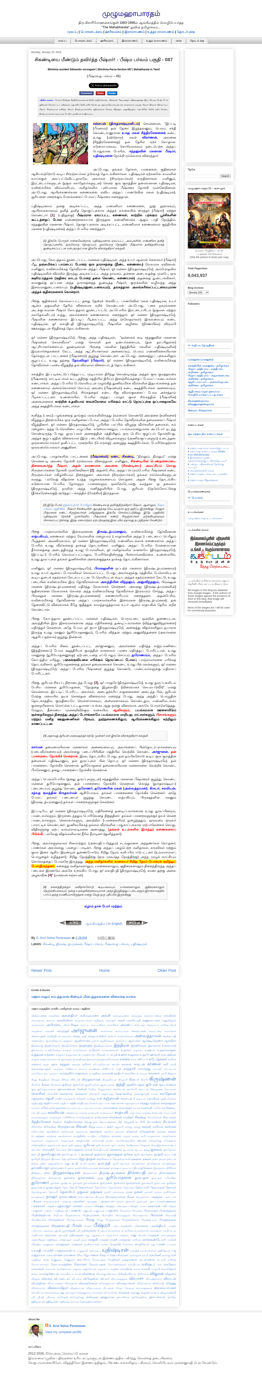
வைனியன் (37, 1292)
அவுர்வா (67, 1036)
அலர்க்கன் (170, 1031)
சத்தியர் (64, 1103)
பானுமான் (99, 1210)
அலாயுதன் (38, 1036)
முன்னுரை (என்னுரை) (200, 359)
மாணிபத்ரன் (80, 1239)
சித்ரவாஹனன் (107, 1122)
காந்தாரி (129, 1069)
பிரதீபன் (58, 1215)
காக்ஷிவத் (94, 1068)
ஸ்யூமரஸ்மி (168, 1292)
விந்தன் (35, 1278)
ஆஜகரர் (68, 1040)
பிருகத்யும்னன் (75, 1219)
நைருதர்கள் (142, 1197)
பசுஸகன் (66, 1201)
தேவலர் (171, 1187)
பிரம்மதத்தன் (122, 1215)
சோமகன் (61, 1149)
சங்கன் (81, 1098)
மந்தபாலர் (112, 1235)
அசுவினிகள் (65, 1020)
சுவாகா (141, 1140)
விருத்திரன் (38, 1283)
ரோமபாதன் (99, 1259)
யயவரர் (171, 1244)
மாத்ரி (114, 1239)
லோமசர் (80, 1264)
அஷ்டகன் (79, 1036)
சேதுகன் (145, 1145)
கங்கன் (115, 1059)
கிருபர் (134, 1079)
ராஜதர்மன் (38, 1255)
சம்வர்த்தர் (125, 1107)
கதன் (46, 1064)
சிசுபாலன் (169, 1117)
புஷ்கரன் (48, 1230)
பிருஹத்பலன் (149, 1219)
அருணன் (36, 1031)
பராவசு (88, 1206)
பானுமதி (87, 1210)
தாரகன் (94, 1168)
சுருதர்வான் (51, 1140)
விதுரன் (157, 1273)
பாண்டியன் (60, 1210)
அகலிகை (54, 1015)
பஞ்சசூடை (92, 1201)
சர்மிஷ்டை (169, 1107)
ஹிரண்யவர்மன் (70, 1301)
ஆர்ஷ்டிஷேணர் (152, 1040)
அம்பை (126, 1025)
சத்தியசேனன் (168, 1098)
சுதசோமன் (67, 1131)
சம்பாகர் (89, 1108)
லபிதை (172, 1259)
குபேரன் (152, 1084)
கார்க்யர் (53, 1073)
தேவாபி (53, 1192)
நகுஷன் (96, 1192)
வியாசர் (136, 1278)
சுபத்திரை (79, 1136)
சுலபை (110, 1140)
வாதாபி (155, 1269)
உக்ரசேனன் (80, 1050)
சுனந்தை (51, 1136)
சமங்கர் (35, 1108)
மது (87, 1235)
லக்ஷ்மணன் (129, 1259)
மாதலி (93, 1239)
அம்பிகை (112, 1025)
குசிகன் (67, 1084)
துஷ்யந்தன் (53, 1187)
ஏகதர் (43, 1059)
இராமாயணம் (134, 32)
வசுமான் (50, 1269)
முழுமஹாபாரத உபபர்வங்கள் (205, 518)
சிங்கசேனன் (155, 1117)
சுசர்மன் (170, 1127)
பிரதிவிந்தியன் (41, 1215)
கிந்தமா (172, 1073)
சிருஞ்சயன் (66, 1127)
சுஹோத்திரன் (39, 1145)
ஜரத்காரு (100, 1154)
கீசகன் (45, 1084)
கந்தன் (64, 1064)
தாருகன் (104, 1168)
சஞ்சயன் (111, 1098)
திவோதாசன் (38, 1177)
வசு (160, 1264)
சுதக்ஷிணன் (52, 1131)
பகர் (173, 1197)
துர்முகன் (106, 1182)
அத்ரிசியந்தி (133, 1020)
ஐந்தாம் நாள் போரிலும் (77, 504)
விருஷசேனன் (88, 1283)
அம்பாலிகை (98, 1025)
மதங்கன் (50, 1235)
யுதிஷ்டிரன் (139, 944)
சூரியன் (89, 1145)
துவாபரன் (160, 1183)
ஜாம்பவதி (170, 1154)
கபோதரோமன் (101, 1064)
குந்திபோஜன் (135, 1084)
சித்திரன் (57, 1122)
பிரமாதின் (107, 1215)
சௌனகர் (116, 1149)
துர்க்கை (55, 1183)
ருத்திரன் (36, 1259)
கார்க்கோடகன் (39, 1073)
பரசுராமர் (38, 1206)
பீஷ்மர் (102, 1225)
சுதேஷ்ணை (147, 1131)
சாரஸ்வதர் (55, 1117)
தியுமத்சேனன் (143, 1168)
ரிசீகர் (80, 1255)
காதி (118, 1068)
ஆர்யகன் (134, 1040)
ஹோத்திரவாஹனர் (91, 1301)
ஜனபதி (35, 1154)
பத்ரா (151, 1201)
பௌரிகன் (127, 1230)
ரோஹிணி (114, 1259)
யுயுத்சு (134, 1250)
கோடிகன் (156, 1089)
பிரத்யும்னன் (91, 1215)
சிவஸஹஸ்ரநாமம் (198, 400)
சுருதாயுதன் (67, 1140)
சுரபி (143, 1136)
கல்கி (173, 1064)
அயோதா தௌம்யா (146, 1025)
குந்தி (120, 1084)
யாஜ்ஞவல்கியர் (64, 1250)
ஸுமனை (97, 1292)
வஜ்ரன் (77, 1269)
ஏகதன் (35, 1059)
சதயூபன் (141, 1098)
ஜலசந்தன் (147, 1154)
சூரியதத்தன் (75, 1145)
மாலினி (171, 1239)
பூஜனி (57, 1230)
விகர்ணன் (88, 1273)
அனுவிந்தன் (169, 1020)
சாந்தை (146, 1112)
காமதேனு (144, 1068)
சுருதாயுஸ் (83, 1140)
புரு (115, 1225)
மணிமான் (37, 1235)
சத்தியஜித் (37, 1103)
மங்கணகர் (156, 1230)
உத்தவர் (60, 1054)
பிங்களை (137, 1210)
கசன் (134, 1059)
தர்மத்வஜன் (169, 1163)
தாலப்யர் (128, 1168)
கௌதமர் (81, 1093)
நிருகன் (99, 1197)
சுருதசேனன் (169, 1136)
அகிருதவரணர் (89, 1015)
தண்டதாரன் (159, 1159)
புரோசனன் (141, 1225)
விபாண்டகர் (62, 1278)
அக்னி (106, 1015)
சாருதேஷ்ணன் (84, 1117)
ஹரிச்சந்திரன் (139, 1297)
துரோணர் (40, 1182)
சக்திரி (58, 1098)
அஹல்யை (37, 1040)
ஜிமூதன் (45, 1159)
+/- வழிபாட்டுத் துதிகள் (201, 345)
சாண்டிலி (93, 1112)
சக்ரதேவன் (69, 1098)
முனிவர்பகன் (92, 1244)
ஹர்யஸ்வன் (157, 1297)
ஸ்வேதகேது (77, 1297)
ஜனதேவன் (169, 1149)
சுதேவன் (132, 1131)
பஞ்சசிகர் (78, 1201)
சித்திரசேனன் (41, 1122)
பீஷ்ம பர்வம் (93, 944)
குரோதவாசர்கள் (46, 1089)
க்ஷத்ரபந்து (107, 1093)
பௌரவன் (114, 1230)
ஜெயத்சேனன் (69, 1159)
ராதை (49, 1255)
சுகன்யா (101, 1126)
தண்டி (34, 1163)
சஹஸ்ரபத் (72, 1112)
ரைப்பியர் (83, 1259)
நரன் (129, 1192)
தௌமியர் (67, 1192)
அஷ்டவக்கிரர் (97, 1036)
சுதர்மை (108, 1131)
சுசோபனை (37, 1131)
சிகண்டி (48, 944)
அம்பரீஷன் (71, 1024)
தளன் (71, 1168)
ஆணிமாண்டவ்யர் (86, 1040)
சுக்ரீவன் (158, 1126)
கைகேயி (132, 1089)
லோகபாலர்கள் (40, 1264)
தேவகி (73, 1187)
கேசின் (92, 1089)
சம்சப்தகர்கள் (57, 1107)
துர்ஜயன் (66, 1183)
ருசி (173, 1255)
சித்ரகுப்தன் (91, 1122)
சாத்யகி (121, 1112)
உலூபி (144, 1054)
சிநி (120, 1122)
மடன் (173, 1230)
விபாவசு (77, 1278)
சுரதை (135, 1136)
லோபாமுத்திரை (61, 1264)
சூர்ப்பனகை (118, 1145)
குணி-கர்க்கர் (92, 1084)
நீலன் (130, 1196)
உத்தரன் (37, 1054)
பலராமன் (153, 1206)
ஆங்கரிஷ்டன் (53, 1040)
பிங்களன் (125, 1210)
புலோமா (36, 1230)
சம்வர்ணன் (110, 1107)
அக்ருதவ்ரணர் (120, 1015)
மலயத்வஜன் (168, 1235)
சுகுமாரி (119, 1126)
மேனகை (128, 1244)
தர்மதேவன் (153, 1163)
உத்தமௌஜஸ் (166, 1050)
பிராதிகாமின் (38, 1219)
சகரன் (154, 1093)
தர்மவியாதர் (40, 1168)
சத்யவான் (117, 1103)
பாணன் (47, 1210)
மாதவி (103, 1239)
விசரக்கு (101, 1274)
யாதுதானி (82, 1250)
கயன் (115, 1064)
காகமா (83, 1068)
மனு (133, 1235)
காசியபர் (108, 1068)
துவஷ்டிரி (147, 1183)
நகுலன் (82, 1192)
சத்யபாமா (104, 1103)
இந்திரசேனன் (52, 1045)
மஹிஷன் (52, 1239)
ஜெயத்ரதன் (87, 1159)
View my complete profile (63, 1332)
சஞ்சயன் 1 (127, 1098)
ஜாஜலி (158, 1154)
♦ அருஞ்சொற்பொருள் (201, 470)
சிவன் (81, 1126)
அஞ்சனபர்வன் (83, 1020)
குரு (33, 1089)
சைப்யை (36, 1149)
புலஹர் (172, 1226)
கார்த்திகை (95, 1073)
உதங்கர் (126, 1050)
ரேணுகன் (56, 1259)
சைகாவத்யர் (169, 1145)
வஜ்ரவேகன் (89, 1269)
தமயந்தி (104, 1163)
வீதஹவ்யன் (77, 1288)
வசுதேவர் (170, 1264)
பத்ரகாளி (129, 1201)
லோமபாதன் (97, 1264)
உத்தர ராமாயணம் (160, 32)
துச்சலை (69, 1177)
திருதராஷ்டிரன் (66, 1172)
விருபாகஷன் (55, 1283)
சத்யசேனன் (91, 1103)
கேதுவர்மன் (105, 1089)
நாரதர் (51, 1196)
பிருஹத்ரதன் (167, 1219)
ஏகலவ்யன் (53, 1059)
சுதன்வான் (82, 1131)
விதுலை (170, 1273)
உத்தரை (49, 1054)
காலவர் (154, 1073)
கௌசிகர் (38, 1093)
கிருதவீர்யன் (109, 1079)
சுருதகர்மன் (153, 1136)
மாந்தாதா (125, 1239)
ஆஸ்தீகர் (170, 1040)
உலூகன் (133, 1054)
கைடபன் (143, 1089)
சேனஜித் (156, 1145)
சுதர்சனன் (96, 1131)
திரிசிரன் (171, 1168)
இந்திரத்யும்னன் (103, 1045)
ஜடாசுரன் (128, 1149)
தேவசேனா (100, 1187)
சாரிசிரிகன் (68, 1117)
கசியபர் (142, 1059)
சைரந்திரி (49, 1149)
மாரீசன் (136, 1239)
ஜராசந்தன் (114, 1154)
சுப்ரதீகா (92, 1136)
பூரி (78, 1230)
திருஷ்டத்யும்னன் (69, 944)
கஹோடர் (70, 1068)
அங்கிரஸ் (169, 1015)
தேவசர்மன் (85, 1187)
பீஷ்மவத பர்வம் (116, 944)
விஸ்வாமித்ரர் (57, 1288)
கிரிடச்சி (75, 1079)
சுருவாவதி (98, 1140)
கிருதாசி (123, 1079)
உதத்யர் (150, 1050)
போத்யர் (102, 1230)
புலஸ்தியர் (158, 1226)
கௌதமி (94, 1093)
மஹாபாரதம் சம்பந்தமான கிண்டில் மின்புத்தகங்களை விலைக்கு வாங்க (83, 996)
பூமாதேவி (68, 1230)
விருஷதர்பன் (107, 1283)
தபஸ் (83, 1163)
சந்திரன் (155, 1103)
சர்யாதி (35, 1112)
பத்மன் (119, 1201)
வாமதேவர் (169, 1269)
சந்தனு (144, 1103)
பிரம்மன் (156, 1215)
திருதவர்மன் (90, 1173)
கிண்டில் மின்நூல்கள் (200, 410)
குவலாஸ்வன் (66, 1089)
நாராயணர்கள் (86, 1197)
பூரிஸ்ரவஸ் (88, 1230)
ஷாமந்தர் (70, 1292)
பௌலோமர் (141, 1230)
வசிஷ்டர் (148, 1264)
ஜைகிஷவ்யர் (104, 1159)
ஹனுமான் (107, 1297)
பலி (164, 1206)
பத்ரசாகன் (141, 1201)
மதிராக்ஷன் (76, 1235)
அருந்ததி (63, 1031)
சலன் (44, 1112)
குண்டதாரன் (107, 1084)
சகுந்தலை (37, 1098)
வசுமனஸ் (37, 1269)
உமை (122, 1054)
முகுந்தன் (48, 1244)
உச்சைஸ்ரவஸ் (110, 1050)
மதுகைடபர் (98, 1235)
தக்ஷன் (147, 1158)
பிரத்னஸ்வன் (72, 1215)
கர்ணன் (154, 1064)
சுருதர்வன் (37, 1140)
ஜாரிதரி (35, 1159)
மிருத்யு (36, 1244)
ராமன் (57, 1255)
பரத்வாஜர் (63, 1206)
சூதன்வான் (53, 1145)
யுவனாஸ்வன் (148, 1250)
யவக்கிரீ (47, 1250)
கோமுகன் (170, 1089)
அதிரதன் (99, 1020)
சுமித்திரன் (104, 1136)
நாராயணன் (67, 1197)
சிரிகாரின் (36, 1126)
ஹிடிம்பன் (38, 1301)
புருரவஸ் (126, 1225)
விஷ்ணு (171, 1283)
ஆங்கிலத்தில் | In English (103, 924)
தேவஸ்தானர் (39, 1192)
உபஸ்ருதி (112, 1054)
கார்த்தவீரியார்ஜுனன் (73, 1073)
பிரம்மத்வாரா (140, 1215)
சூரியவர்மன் (103, 1145)
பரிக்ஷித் (98, 1206)
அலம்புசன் (138, 1031)
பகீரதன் (36, 1201)
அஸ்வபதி (169, 1036)
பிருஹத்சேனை (130, 1219)
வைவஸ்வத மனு (54, 1292)
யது (153, 1244)
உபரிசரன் (98, 1054)
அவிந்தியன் (54, 1036)
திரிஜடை (36, 1173)
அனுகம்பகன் (151, 1020)
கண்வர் (36, 1064)
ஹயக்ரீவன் (123, 1297)
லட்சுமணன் (147, 1259)
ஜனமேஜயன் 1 (71, 1154)
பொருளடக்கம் (91, 32)
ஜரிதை (128, 1154)
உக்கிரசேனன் (53, 1050)
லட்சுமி (161, 1259)
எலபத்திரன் (168, 1054)
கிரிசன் (65, 1079)
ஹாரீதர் (172, 1297)
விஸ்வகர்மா (38, 1288)
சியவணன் (154, 1121)
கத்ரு (54, 1064)
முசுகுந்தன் (62, 1244)
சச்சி (99, 1098)
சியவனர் (169, 1122)
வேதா (119, 1288)
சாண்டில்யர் (106, 1112)
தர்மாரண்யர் (58, 1168)
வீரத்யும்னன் (93, 1288)
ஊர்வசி (155, 1054)
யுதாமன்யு (95, 1250)
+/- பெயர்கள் (195, 497)
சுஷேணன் (170, 1140)
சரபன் (136, 1108)
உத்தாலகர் (72, 1054)
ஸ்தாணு (135, 1292)
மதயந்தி (62, 1235)
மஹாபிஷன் (38, 1239)
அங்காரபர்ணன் (153, 1015)
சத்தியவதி (76, 1103)
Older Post (167, 970)
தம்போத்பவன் (121, 1163)
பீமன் (77, 1225)
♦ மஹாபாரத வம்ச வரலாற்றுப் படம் (208, 448)
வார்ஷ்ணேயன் (49, 1273)
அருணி (49, 1031)
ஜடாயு (139, 1149)
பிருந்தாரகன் (112, 1219)
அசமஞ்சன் (37, 1020)
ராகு (173, 1250)
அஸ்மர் (111, 1036)
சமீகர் (44, 1107)
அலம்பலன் (122, 1031)
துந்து (100, 1177)
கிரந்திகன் (43, 1079)
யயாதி (36, 1250)
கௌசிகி (52, 1093)
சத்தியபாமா (51, 1103)
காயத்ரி (157, 1068)
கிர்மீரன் (35, 1084)
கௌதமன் (66, 1093)
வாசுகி (146, 1269)
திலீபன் (152, 1173)
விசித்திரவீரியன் (127, 1274)
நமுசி (107, 1192)
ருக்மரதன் (135, 1255)
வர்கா (137, 1269)
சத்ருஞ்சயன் (132, 1103)
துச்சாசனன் (86, 1178)
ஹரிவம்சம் (113, 32)
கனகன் (76, 1064)
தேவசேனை (115, 1187)
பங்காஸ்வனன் (51, 1201)
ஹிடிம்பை (53, 1301)
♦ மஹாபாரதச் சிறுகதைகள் (203, 480)
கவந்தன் (58, 1068)
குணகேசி (78, 1084)
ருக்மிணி (155, 1255)
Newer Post (41, 970)
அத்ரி (121, 1020)
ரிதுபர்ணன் (91, 1255)
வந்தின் (114, 1269)
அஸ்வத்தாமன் (147, 1036)
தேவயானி (142, 1187)
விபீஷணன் (90, 1278)
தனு (67, 1163)
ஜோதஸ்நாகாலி (121, 1159)
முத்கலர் (77, 1244)
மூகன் (104, 1244)
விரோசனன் (144, 1283)
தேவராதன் (157, 1187)
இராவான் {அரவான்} (162, 1045)
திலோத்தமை (167, 1172)
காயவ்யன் (170, 1068)
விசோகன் (143, 1274)
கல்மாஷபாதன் (41, 1068)
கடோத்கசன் (158, 1059)
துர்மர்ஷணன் (91, 1183)
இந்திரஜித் (85, 1045)
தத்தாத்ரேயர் (55, 1163)
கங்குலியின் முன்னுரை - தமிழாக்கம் (208, 365)
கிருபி (144, 1079)
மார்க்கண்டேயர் (154, 1239)
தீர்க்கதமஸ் (55, 1177)
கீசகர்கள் (56, 1084)
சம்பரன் (71, 1108)
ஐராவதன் (66, 1059)
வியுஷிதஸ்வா (154, 1278)
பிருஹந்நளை (40, 1225)
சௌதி (88, 1149)
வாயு (34, 1273)
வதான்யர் (103, 1269)
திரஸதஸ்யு (159, 1168)
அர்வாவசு (106, 1031)
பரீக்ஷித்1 (110, 1206)
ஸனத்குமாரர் (84, 1292)
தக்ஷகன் (136, 1158)
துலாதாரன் (133, 1182)
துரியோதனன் (118, 1177)
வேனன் (129, 1288)
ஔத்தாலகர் (89, 1059)
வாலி (78, 1274)
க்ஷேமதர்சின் (123, 1093)
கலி (165, 1064)
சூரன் (64, 1145)
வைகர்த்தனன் (144, 1288)
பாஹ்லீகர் (112, 1210)
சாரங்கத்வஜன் (39, 1117)
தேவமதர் (128, 1187)
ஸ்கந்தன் (124, 1292)
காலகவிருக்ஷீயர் (113, 1073)
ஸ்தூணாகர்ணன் (150, 1292)
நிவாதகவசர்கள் (115, 1196)
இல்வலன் (37, 1050)
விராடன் (170, 1278)
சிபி (142, 1121)
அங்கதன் (136, 1015)
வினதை (46, 1278)
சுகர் (110, 1127)
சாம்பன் (157, 1112)
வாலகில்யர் (67, 1274)
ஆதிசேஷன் (107, 1040)
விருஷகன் (71, 1283)
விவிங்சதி (158, 1283)
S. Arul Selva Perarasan (67, 1326)
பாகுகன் (36, 1210)
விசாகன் (111, 1274)
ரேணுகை (69, 1259)
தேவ (65, 1187)
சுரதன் (126, 1136)
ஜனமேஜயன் (50, 1154)
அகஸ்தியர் (69, 1015)
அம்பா (85, 1025)
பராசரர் (77, 1206)
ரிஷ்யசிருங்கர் (119, 1255)
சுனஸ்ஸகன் (65, 1136)
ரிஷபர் (104, 1255)
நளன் (138, 1192)
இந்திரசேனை (70, 1045)
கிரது (34, 1079)
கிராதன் (55, 1079)
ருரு (46, 1259)
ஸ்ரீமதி (40, 1297)
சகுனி (49, 1098)
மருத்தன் (153, 1235)
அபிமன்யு (53, 1025)
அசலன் (50, 1020)
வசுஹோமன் (64, 1269)
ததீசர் (43, 1163)
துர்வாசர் (119, 1182)
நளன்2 (149, 1192)
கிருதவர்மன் (91, 1079)
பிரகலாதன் (151, 1210)
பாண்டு (75, 1210)
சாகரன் (83, 1112)
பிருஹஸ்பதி (60, 1226)
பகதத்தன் (156, 1196)
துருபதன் (141, 1178)
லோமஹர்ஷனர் (117, 1264)
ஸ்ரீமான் (50, 1297)
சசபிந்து (91, 1098)
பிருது (99, 1219)
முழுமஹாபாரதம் (131, 13)
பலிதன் (172, 1206)
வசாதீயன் (134, 1264)
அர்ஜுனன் (84, 1030)
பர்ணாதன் (121, 1206)
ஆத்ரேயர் (121, 1040)
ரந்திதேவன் (163, 1250)
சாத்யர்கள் (135, 1112)
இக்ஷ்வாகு (37, 1045)
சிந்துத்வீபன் (131, 1122)
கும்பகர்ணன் (167, 1084)
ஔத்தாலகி (103, 1059)
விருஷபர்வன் (126, 1283)
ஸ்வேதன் (92, 1297)
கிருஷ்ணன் (162, 1079)
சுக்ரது (137, 1126)
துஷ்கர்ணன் (38, 1187)
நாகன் (158, 1192)
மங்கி (166, 1230)
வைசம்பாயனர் (165, 1288)
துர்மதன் (77, 1183)
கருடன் (139, 1064)
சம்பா (80, 1108)
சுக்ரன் (146, 1127)
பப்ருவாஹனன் (165, 1201)
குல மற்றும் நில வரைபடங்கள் (205, 434)
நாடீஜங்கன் (38, 1197)
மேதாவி (115, 1244)
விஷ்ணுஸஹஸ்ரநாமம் (201, 404)
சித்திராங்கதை (73, 1121)
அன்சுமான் (37, 1025)
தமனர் (92, 1163)
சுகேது (128, 1126)
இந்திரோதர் (138, 1045)
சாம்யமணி (169, 1112)
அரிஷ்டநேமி (168, 1025)
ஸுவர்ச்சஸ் (110, 1292)
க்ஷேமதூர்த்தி (141, 1093)
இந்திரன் (121, 1045)
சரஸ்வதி (146, 1107)
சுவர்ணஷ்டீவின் (125, 1140)
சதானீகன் (153, 1098)
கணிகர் (172, 1059)
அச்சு (179, 40)
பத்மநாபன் (107, 1201)
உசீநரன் (94, 1050)
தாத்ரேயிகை (82, 1168)
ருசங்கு (166, 1255)
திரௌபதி (137, 1172)
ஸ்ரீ (33, 1297)
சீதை (92, 1126)
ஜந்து (147, 1149)
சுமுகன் (116, 1136)
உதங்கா (137, 1050)
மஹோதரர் (65, 1239)
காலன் (143, 1073)
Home (104, 970)
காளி (163, 1073)
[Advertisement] (209, 105)
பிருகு (90, 1219)
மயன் (142, 1235)
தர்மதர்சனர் (138, 1163)
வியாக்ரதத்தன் (119, 1278)
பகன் (167, 1197)
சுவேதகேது (155, 1140)
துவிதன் (171, 1183)
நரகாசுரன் (118, 1192)
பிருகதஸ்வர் (56, 1219)
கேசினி (82, 1089)
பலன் (142, 1206)
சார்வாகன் (101, 1117)
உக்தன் (67, 1050)
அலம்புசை (155, 1031)
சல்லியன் (56, 1112)
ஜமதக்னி (87, 1154)
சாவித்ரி (128, 1117)
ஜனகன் (156, 1149)
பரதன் (50, 1206)
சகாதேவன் (168, 1093)
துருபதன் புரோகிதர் (164, 1177)
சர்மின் (157, 1108)
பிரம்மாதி (170, 1215)
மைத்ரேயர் (142, 1244)
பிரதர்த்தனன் (167, 1210)
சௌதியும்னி (100, 1149)
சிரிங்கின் (50, 1126)
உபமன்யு (85, 1054)
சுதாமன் (119, 1131)
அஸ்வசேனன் (125, 1036)
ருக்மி (145, 1255)
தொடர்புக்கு (186, 32)
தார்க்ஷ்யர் (116, 1168)
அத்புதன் (110, 1020)
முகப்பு (72, 32)
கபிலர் (86, 1064)
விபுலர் (104, 1278)
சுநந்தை (161, 1131)
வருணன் (126, 1269)
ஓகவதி (77, 1059)
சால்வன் (115, 1117)
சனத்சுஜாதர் (168, 1103)
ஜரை (137, 1154)
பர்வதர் (133, 1206)
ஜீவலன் (55, 1159)
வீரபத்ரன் (108, 1288)
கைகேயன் (119, 1089)
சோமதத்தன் (75, 1149)
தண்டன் (171, 1159)
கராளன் (127, 1064)
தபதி (75, 1163)
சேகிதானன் (132, 1145)
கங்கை (125, 1059)
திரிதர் (47, 1173)
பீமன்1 (88, 1226)
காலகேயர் (131, 1073)
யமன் (161, 1244)
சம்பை (98, 1108)
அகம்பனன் (39, 1015)
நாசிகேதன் (170, 1192)
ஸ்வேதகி (62, 1297)
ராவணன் (69, 1255)
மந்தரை (124, 1235)
